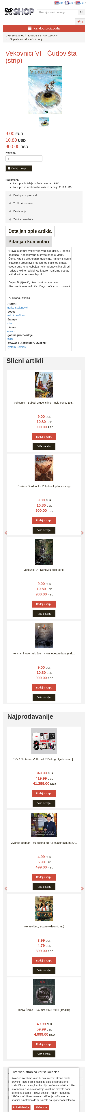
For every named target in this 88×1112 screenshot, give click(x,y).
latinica (11, 331)
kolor (10, 323)
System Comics (16, 346)
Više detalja (43, 446)
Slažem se (41, 1107)
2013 (10, 339)
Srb (58, 2)
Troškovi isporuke (20, 203)
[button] (4, 530)
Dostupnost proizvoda (23, 195)
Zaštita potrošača (20, 219)
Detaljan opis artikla (30, 231)
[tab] (44, 195)
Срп (79, 2)
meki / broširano (16, 315)
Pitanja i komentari (28, 241)
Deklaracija (17, 211)
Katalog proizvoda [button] (44, 28)
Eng (69, 2)
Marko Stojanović (17, 307)
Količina (10, 152)
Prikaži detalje (21, 1107)
